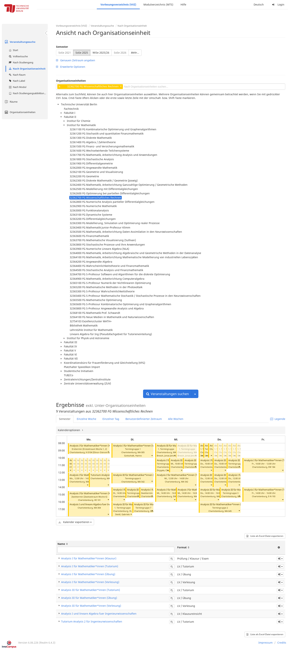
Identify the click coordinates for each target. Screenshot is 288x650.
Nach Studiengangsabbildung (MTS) (28, 93)
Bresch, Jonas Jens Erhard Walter (172, 455)
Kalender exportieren (75, 522)
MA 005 (141, 452)
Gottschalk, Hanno (133, 455)
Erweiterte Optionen (70, 66)
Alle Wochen (175, 419)
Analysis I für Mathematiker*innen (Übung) (88, 574)
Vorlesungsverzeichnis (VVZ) (118, 4)
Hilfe (183, 4)
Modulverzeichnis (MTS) (158, 4)
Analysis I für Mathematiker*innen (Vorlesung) (138, 445)
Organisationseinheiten (19, 112)
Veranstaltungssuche (19, 41)
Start (13, 50)
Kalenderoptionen (69, 430)
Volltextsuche (18, 56)
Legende (277, 419)
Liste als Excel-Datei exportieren (264, 536)
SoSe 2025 (81, 52)
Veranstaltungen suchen (167, 394)
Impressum (265, 642)
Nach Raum (17, 74)
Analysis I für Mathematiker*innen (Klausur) (94, 445)
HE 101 (97, 500)
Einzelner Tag (110, 419)
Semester (62, 46)
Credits (281, 642)
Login (277, 4)
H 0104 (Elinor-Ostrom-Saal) (99, 452)
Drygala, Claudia (165, 470)
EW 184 (271, 467)
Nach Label (16, 80)
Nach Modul (17, 87)
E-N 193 (271, 496)
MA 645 (228, 511)
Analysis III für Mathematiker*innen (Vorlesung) (91, 605)
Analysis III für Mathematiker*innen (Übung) (89, 598)
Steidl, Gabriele (122, 514)
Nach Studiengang (20, 62)
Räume (10, 101)
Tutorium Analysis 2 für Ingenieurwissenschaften (91, 621)
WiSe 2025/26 (101, 52)
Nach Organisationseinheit (27, 68)
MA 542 (141, 481)
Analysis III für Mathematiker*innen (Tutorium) (139, 475)
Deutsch (259, 4)
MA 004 (97, 507)
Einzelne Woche (86, 419)
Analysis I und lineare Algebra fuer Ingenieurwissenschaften (102, 504)
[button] (108, 451)
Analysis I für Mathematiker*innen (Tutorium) (182, 475)
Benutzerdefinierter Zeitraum (143, 419)
